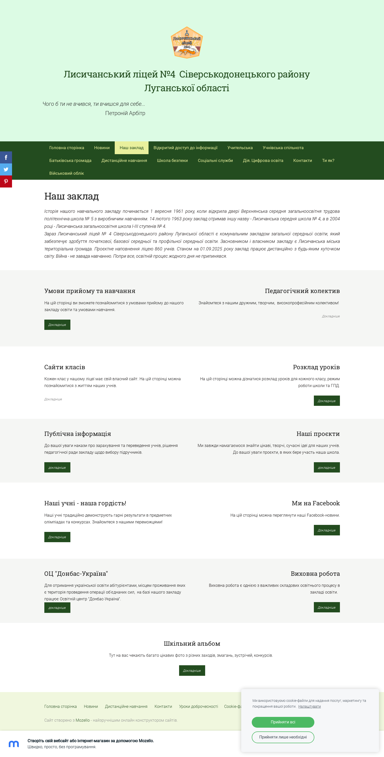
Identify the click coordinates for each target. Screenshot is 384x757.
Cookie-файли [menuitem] (236, 703)
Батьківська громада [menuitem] (70, 157)
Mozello (83, 717)
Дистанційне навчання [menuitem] (124, 157)
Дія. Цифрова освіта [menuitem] (263, 157)
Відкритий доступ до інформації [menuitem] (185, 144)
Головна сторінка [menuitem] (66, 144)
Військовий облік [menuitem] (66, 170)
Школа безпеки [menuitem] (172, 157)
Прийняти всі (283, 722)
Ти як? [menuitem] (328, 157)
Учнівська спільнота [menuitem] (283, 144)
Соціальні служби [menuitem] (215, 157)
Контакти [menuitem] (302, 157)
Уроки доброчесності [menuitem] (198, 703)
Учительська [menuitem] (240, 144)
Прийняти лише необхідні (283, 737)
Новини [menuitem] (102, 144)
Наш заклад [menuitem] (132, 144)
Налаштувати (309, 706)
